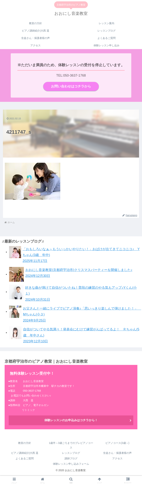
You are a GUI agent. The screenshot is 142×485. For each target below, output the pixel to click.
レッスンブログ (71, 453)
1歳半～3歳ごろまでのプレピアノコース (71, 445)
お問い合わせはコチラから (71, 86)
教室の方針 (24, 443)
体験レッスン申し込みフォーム (71, 463)
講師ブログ (71, 458)
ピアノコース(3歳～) (117, 443)
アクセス (117, 458)
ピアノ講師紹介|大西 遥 (24, 453)
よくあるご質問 (25, 458)
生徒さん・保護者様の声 (117, 453)
